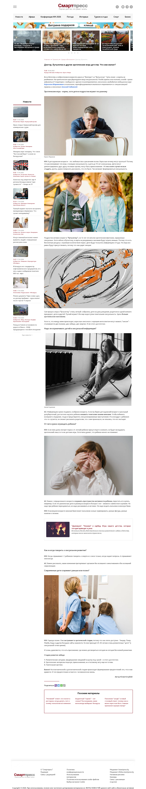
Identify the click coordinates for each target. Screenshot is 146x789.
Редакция (44, 772)
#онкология (16, 234)
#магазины (16, 176)
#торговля (24, 174)
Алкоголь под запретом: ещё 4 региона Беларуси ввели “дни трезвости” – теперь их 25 (24, 182)
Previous (14, 39)
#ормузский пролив (31, 121)
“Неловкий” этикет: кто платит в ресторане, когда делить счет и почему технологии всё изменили (58, 701)
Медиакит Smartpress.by (119, 769)
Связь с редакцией (48, 774)
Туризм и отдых (101, 17)
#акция (33, 176)
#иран (22, 121)
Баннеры (113, 777)
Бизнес (128, 17)
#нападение (31, 203)
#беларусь (16, 263)
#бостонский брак (18, 148)
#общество (58, 72)
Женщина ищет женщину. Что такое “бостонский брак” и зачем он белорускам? (26, 154)
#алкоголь (31, 174)
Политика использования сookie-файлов (83, 779)
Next (131, 39)
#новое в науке (25, 232)
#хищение (24, 261)
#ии (22, 234)
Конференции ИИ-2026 (51, 17)
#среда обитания (49, 72)
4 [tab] (79, 53)
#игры (69, 72)
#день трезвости (25, 176)
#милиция (24, 203)
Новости (19, 17)
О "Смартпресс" (47, 769)
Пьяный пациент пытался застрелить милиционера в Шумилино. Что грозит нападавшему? (27, 211)
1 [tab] (69, 53)
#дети (65, 72)
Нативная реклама (117, 774)
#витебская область (19, 205)
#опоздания (25, 321)
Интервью (83, 17)
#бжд (22, 319)
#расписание (17, 321)
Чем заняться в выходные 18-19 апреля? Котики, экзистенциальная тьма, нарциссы (86, 46)
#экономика (17, 292)
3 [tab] (76, 53)
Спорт (116, 17)
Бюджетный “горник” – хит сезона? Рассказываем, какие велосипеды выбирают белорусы (87, 701)
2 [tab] (72, 53)
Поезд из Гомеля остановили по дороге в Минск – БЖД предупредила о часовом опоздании (26, 327)
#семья (23, 146)
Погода (70, 17)
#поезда (27, 319)
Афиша (32, 17)
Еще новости (26, 335)
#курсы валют (25, 292)
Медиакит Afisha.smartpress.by (122, 772)
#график (33, 319)
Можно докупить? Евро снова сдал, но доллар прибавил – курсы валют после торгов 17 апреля (26, 298)
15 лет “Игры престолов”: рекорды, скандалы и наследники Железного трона (26, 45)
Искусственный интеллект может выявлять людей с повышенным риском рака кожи (25, 239)
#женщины (29, 146)
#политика (16, 121)
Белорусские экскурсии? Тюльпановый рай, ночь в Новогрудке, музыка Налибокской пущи (112, 46)
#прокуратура (31, 261)
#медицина (34, 232)
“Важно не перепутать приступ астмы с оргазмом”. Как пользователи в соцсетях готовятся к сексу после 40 (56, 46)
